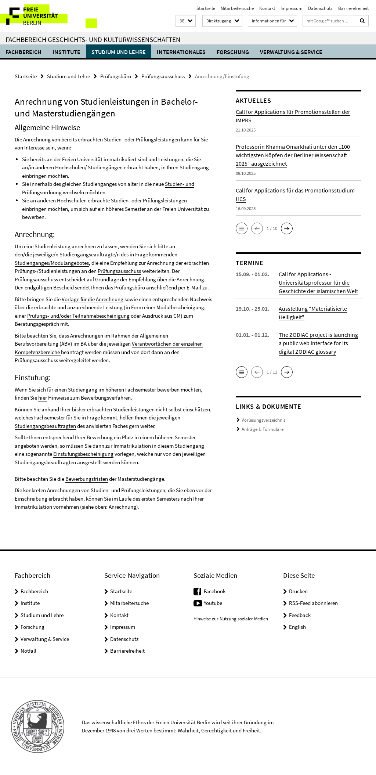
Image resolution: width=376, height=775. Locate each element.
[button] (186, 21)
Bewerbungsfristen (86, 478)
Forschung (233, 51)
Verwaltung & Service (291, 51)
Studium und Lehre (118, 51)
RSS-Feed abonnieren (313, 602)
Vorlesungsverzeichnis (263, 420)
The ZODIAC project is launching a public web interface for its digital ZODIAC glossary (318, 343)
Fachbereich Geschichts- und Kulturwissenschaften (93, 39)
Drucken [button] (298, 591)
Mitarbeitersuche (237, 8)
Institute (66, 51)
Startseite (205, 8)
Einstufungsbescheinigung (83, 453)
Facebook (214, 591)
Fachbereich (23, 51)
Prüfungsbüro (115, 76)
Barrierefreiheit (353, 8)
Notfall (28, 650)
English (297, 626)
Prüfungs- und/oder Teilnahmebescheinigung (78, 315)
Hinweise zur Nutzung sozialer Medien (231, 619)
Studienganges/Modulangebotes (52, 262)
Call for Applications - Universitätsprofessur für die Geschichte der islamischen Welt (318, 282)
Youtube (213, 602)
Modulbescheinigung (180, 307)
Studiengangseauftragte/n (89, 254)
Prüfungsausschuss (163, 76)
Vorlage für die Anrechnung (92, 299)
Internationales (181, 51)
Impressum (292, 8)
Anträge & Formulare (262, 429)
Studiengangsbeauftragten (45, 425)
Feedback (300, 615)
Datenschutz (320, 8)
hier (42, 397)
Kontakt (267, 8)
